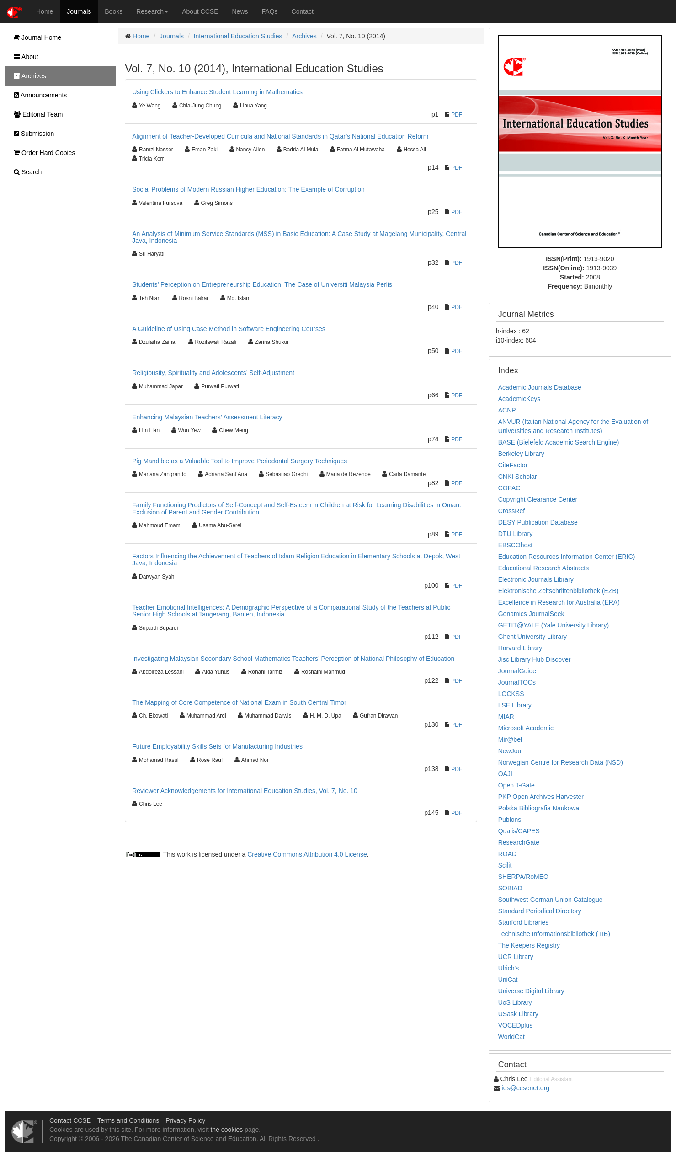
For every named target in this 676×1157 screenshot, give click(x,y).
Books (113, 11)
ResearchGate (518, 842)
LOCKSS (511, 693)
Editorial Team (36, 114)
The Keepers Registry (529, 945)
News (240, 11)
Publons (510, 819)
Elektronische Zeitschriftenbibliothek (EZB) (558, 591)
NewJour (510, 751)
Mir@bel (510, 739)
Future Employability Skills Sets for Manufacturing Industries (217, 746)
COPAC (509, 488)
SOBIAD (510, 888)
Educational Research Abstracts (543, 568)
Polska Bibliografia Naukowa (538, 808)
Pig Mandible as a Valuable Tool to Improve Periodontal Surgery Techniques (239, 461)
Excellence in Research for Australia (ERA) (559, 602)
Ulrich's (508, 968)
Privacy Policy (185, 1120)
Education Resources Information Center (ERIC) (566, 556)
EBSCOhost (515, 545)
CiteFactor (513, 465)
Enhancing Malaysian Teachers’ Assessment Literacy (207, 417)
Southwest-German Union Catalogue (550, 899)
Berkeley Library (521, 453)
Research (152, 11)
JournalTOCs (517, 682)
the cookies (226, 1129)
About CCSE (200, 11)
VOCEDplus (515, 1025)
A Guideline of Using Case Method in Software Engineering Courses (228, 328)
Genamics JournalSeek (531, 613)
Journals (79, 11)
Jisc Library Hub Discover (534, 659)
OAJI (505, 773)
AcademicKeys (519, 398)
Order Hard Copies (42, 152)
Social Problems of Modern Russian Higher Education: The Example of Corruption (248, 189)
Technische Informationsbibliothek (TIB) (554, 933)
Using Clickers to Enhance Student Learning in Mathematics (217, 92)
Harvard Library (520, 648)
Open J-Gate (516, 785)
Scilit (505, 865)
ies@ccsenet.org (525, 1088)
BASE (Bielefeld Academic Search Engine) (558, 442)
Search (25, 172)
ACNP (507, 410)
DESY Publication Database (538, 522)
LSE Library (515, 705)
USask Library (518, 1014)
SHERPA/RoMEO (523, 876)
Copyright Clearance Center (538, 499)
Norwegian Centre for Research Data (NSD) (560, 762)
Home (44, 11)
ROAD (507, 853)
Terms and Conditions (128, 1120)
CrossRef (511, 510)
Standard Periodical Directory (539, 911)
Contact (303, 11)
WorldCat (511, 1036)
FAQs (270, 11)
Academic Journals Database (539, 387)
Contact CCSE (70, 1120)
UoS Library (515, 1002)
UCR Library (515, 956)
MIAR (506, 716)
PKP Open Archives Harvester (541, 796)
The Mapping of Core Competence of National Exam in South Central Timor (239, 702)
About (23, 56)
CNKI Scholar (517, 476)
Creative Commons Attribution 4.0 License (307, 854)
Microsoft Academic (526, 728)
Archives (304, 36)
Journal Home (35, 37)
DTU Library (515, 533)
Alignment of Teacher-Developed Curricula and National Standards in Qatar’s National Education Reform (280, 136)
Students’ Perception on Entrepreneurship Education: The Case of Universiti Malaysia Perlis (262, 284)
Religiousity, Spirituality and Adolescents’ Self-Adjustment (213, 372)
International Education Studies (238, 36)
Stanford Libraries (523, 922)
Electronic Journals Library (536, 579)
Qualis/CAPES (519, 831)
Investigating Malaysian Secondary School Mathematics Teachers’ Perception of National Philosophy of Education (293, 658)
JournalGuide (517, 671)
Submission (31, 133)
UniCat (508, 979)
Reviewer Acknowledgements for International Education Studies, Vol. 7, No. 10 (244, 790)
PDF (456, 115)
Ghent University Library (532, 636)
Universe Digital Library (531, 991)
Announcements (38, 95)
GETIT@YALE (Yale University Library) (553, 625)
